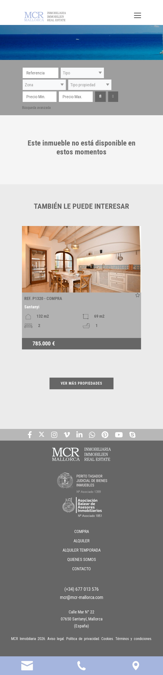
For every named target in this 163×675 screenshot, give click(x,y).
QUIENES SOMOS (81, 559)
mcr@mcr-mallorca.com (81, 597)
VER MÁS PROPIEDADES (81, 383)
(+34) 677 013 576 (81, 589)
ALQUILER (81, 540)
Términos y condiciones (133, 639)
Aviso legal (55, 639)
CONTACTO (81, 568)
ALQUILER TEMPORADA (82, 550)
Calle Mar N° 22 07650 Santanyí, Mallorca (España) (82, 618)
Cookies (107, 639)
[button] (82, 73)
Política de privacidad (82, 639)
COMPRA (81, 531)
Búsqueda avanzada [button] (36, 107)
